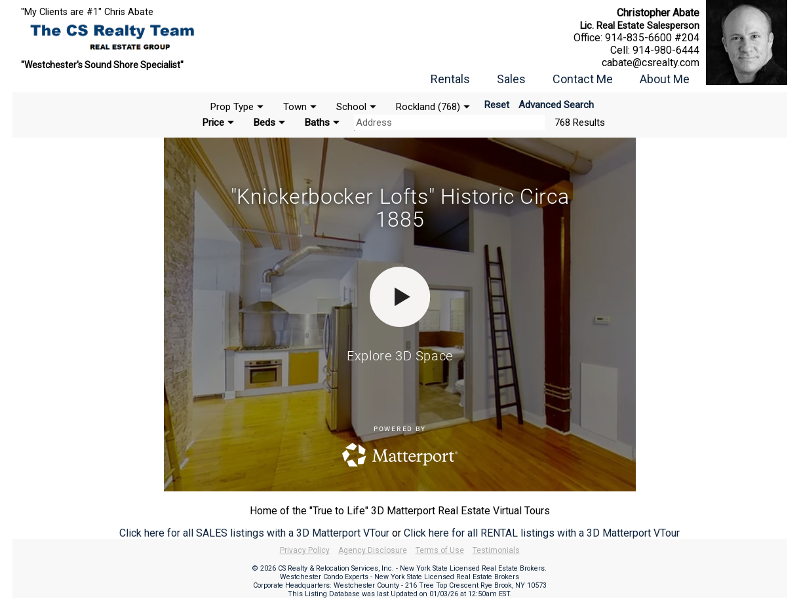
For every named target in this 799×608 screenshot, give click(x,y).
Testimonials (496, 550)
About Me (665, 79)
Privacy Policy (305, 550)
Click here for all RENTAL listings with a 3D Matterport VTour (542, 533)
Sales (511, 79)
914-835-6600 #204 (652, 37)
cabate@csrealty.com (650, 62)
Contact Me (583, 79)
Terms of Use (440, 550)
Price (213, 122)
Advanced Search (556, 105)
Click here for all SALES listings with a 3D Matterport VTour (254, 533)
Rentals (450, 79)
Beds (264, 122)
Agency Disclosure (372, 550)
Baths (317, 122)
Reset (496, 105)
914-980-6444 (666, 50)
